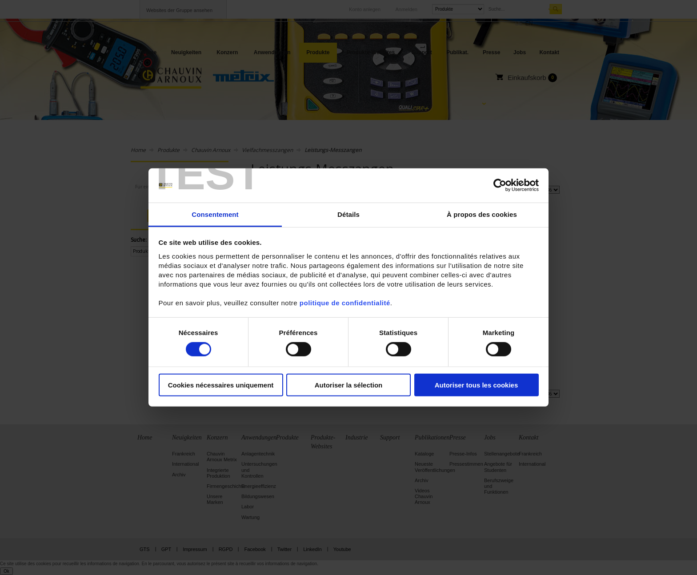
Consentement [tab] (215, 214)
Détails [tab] (348, 214)
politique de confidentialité (345, 303)
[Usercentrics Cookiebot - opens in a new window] (500, 185)
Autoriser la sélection (349, 384)
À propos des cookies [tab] (482, 214)
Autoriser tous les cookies (476, 384)
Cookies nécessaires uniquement (221, 384)
